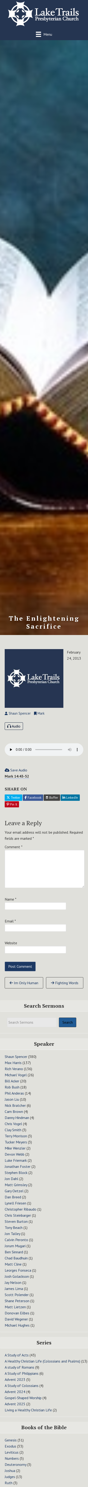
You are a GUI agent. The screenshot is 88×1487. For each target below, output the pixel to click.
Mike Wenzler (15, 1148)
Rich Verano (14, 1068)
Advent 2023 (15, 1379)
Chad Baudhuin (16, 1258)
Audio (13, 726)
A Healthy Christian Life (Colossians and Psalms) (42, 1361)
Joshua (10, 1470)
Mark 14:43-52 (17, 776)
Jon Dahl (11, 1178)
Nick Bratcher (15, 1105)
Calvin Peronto (16, 1239)
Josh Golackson (17, 1276)
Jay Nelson (13, 1282)
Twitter (13, 797)
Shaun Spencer (16, 1056)
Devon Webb (14, 1154)
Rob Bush (12, 1087)
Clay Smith (13, 1129)
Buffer (52, 797)
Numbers (12, 1458)
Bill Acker (12, 1081)
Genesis (11, 1440)
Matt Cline (13, 1264)
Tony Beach (14, 1227)
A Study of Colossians (21, 1385)
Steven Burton (16, 1221)
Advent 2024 (15, 1391)
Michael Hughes (17, 1325)
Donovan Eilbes (17, 1313)
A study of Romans (19, 1367)
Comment (14, 846)
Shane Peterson (17, 1300)
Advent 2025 (15, 1404)
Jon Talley (12, 1233)
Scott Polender (17, 1294)
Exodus (10, 1446)
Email (10, 921)
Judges (10, 1476)
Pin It (12, 804)
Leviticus (12, 1452)
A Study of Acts (17, 1355)
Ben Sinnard (14, 1252)
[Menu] (44, 34)
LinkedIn (70, 797)
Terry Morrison (16, 1136)
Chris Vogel (13, 1123)
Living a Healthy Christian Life (28, 1410)
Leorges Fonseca (18, 1270)
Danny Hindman (17, 1117)
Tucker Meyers (16, 1142)
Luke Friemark (16, 1160)
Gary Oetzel (14, 1191)
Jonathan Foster (18, 1166)
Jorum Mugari (15, 1245)
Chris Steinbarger (18, 1215)
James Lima (14, 1288)
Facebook (33, 797)
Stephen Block (16, 1172)
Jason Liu (12, 1099)
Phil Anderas (14, 1093)
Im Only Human (24, 982)
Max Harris (13, 1062)
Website (11, 943)
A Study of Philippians (21, 1373)
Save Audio (16, 770)
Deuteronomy (15, 1464)
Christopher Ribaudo (20, 1209)
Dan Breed (13, 1197)
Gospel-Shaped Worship (23, 1397)
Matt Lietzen (15, 1307)
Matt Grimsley (16, 1184)
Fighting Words (64, 982)
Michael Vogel (16, 1075)
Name (10, 899)
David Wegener (16, 1319)
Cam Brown (14, 1111)
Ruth (8, 1482)
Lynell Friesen (15, 1203)
